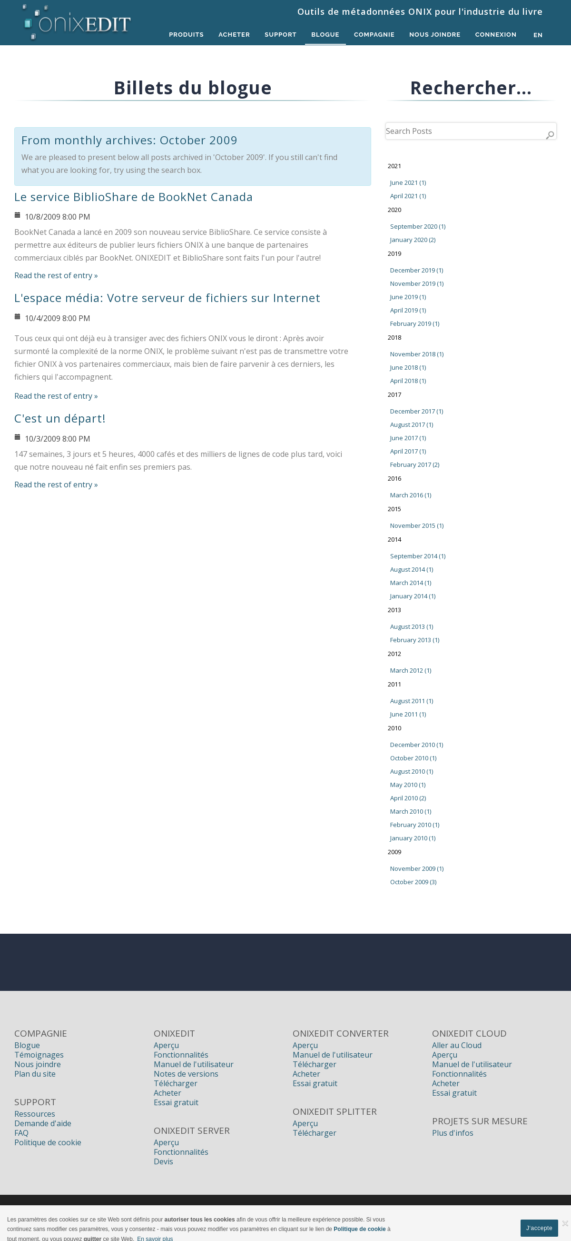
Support (278, 35)
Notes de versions (186, 1074)
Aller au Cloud (457, 1045)
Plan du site (35, 1074)
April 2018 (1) (408, 380)
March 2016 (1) (410, 495)
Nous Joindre (434, 35)
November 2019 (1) (416, 283)
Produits (182, 35)
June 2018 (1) (408, 367)
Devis (163, 1161)
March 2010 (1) (410, 811)
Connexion (495, 35)
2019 (394, 253)
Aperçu (166, 1045)
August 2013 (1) (411, 626)
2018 (394, 337)
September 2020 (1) (417, 226)
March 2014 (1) (410, 582)
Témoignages (39, 1054)
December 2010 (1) (416, 744)
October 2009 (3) (413, 882)
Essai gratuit (176, 1102)
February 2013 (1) (414, 640)
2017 (394, 394)
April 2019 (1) (408, 310)
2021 (394, 165)
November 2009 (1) (416, 868)
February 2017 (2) (414, 464)
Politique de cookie (47, 1142)
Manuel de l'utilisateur (194, 1064)
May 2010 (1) (407, 784)
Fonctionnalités (181, 1054)
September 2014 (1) (417, 556)
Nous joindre (37, 1064)
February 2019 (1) (414, 323)
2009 (394, 852)
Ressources (34, 1114)
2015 (394, 508)
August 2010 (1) (411, 771)
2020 (394, 209)
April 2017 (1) (408, 451)
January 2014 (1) (412, 596)
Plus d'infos (452, 1133)
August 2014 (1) (411, 569)
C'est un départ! (60, 418)
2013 (394, 609)
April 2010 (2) (408, 798)
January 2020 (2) (412, 239)
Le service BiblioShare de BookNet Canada (133, 196)
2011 (394, 684)
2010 (394, 728)
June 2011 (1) (408, 714)
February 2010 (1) (414, 824)
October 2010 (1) (413, 758)
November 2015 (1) (416, 525)
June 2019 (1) (408, 297)
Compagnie (373, 35)
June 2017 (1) (408, 438)
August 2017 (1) (411, 424)
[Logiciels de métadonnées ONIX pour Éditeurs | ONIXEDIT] (76, 20)
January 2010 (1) (412, 838)
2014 (394, 539)
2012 (394, 653)
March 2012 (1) (410, 670)
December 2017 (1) (416, 411)
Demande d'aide (42, 1123)
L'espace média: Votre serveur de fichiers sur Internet (167, 297)
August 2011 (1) (411, 700)
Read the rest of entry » (56, 275)
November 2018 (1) (416, 354)
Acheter (230, 35)
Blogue (323, 35)
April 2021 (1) (408, 196)
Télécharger (175, 1083)
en (538, 35)
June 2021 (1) (408, 182)
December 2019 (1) (416, 270)
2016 (394, 478)
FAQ (21, 1133)
